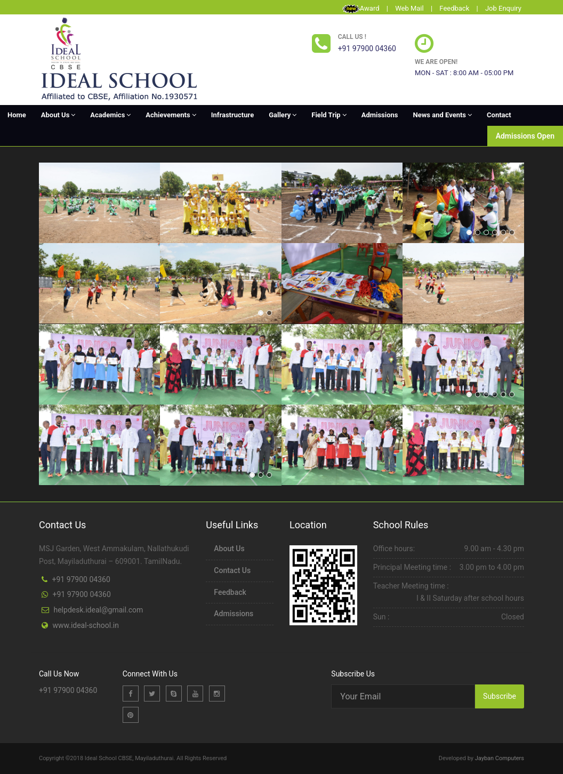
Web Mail (409, 8)
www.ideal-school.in (85, 625)
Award (370, 8)
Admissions (379, 115)
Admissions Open (525, 136)
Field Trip (328, 115)
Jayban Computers (499, 758)
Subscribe (499, 696)
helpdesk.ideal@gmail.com (98, 610)
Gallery (282, 115)
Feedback (454, 8)
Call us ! (352, 37)
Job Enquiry (503, 8)
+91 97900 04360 (81, 579)
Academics (110, 115)
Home (16, 115)
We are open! (436, 62)
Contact (499, 115)
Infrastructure (232, 115)
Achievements (171, 115)
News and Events (442, 115)
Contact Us (232, 570)
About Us (58, 115)
